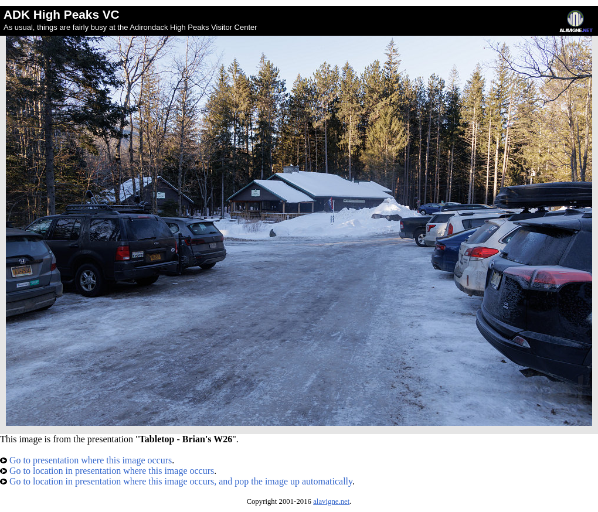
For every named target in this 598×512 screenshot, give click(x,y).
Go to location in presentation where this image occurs (107, 471)
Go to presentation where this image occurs (86, 460)
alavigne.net (331, 501)
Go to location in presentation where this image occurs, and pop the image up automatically (176, 481)
